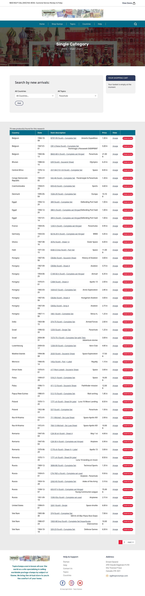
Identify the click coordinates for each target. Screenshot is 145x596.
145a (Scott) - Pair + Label (61, 361)
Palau (14, 377)
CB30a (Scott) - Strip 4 (60, 306)
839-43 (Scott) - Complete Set (63, 186)
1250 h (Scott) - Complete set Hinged (66, 226)
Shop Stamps (57, 24)
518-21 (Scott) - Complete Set (63, 377)
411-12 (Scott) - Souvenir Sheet (63, 385)
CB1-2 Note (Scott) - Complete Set (65, 146)
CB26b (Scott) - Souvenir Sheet (63, 258)
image (115, 138)
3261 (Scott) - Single (59, 505)
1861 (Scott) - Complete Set (62, 314)
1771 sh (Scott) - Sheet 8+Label (63, 401)
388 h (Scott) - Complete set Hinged (65, 210)
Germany (16, 234)
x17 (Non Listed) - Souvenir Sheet (65, 369)
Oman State (17, 369)
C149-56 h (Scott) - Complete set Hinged (67, 274)
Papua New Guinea (20, 393)
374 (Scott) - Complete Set (61, 513)
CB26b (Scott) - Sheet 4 (60, 298)
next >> (131, 542)
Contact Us (67, 568)
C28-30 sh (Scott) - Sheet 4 (61, 433)
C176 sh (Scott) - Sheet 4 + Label (64, 449)
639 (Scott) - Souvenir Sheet (62, 162)
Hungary (15, 258)
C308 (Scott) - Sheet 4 (59, 282)
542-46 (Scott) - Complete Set (63, 178)
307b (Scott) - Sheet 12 (60, 242)
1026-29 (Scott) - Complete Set (63, 194)
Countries (87, 24)
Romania (16, 433)
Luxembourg (17, 345)
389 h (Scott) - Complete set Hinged (65, 218)
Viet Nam (16, 513)
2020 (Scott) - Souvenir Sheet (63, 353)
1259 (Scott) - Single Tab (61, 329)
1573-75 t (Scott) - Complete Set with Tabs (68, 337)
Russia (14, 465)
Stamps (66, 561)
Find (19, 103)
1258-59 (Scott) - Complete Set (63, 345)
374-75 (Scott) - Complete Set (63, 321)
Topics (72, 24)
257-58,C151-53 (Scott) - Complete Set (66, 170)
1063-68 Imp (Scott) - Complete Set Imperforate (71, 521)
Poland (15, 401)
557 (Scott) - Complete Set (61, 409)
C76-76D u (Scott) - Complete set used (66, 473)
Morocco (15, 361)
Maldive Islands (18, 353)
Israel (14, 329)
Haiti (14, 250)
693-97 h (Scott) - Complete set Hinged (67, 489)
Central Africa (17, 170)
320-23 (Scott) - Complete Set (63, 529)
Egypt (14, 202)
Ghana (14, 242)
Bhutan (15, 162)
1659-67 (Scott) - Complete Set (63, 290)
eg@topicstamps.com (117, 575)
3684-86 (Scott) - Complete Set (63, 465)
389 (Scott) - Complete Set (61, 202)
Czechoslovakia (18, 186)
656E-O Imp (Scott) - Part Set (63, 250)
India (14, 321)
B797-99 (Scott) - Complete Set (63, 138)
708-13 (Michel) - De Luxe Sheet (64, 425)
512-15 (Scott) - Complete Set (63, 393)
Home (42, 24)
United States (17, 505)
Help (100, 24)
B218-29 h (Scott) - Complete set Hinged (67, 234)
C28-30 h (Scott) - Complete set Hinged (67, 441)
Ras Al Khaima (18, 417)
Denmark (16, 194)
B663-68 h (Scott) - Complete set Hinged (67, 154)
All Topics (62, 91)
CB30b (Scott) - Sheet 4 (60, 266)
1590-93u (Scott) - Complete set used (66, 497)
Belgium (15, 138)
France (15, 226)
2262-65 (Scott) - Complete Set (63, 481)
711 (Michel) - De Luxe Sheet (62, 417)
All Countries (20, 91)
